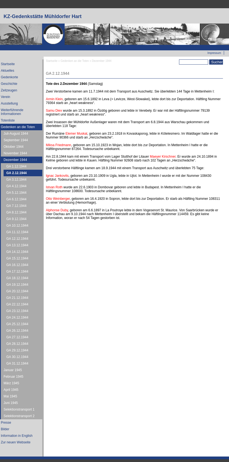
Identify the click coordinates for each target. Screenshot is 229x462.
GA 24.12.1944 (17, 317)
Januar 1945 (13, 370)
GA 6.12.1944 (16, 199)
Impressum (214, 52)
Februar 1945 (13, 377)
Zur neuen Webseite (208, 47)
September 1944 (16, 140)
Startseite (51, 60)
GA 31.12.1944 (17, 363)
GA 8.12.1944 (16, 212)
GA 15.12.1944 (17, 258)
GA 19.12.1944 (17, 285)
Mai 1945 (10, 396)
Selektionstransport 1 (19, 409)
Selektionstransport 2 (19, 416)
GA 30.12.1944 (17, 357)
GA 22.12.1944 (17, 304)
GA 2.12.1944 (16, 173)
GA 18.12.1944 (17, 278)
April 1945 (11, 390)
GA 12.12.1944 (17, 239)
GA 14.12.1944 (17, 252)
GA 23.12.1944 (17, 311)
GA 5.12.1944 (16, 193)
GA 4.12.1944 (16, 186)
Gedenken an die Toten (74, 60)
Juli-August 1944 (16, 133)
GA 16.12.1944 (17, 265)
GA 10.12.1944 (17, 225)
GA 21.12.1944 (17, 298)
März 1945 (11, 383)
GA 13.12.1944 (17, 245)
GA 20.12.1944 (17, 291)
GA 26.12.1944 (17, 331)
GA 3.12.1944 (16, 179)
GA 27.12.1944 (17, 337)
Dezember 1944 (15, 160)
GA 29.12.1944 (17, 350)
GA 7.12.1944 (16, 206)
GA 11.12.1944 (17, 232)
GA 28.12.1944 (17, 344)
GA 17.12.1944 (17, 271)
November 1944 (15, 153)
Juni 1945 (11, 403)
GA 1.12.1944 (16, 166)
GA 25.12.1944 (17, 324)
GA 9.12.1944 (16, 219)
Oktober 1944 (14, 147)
